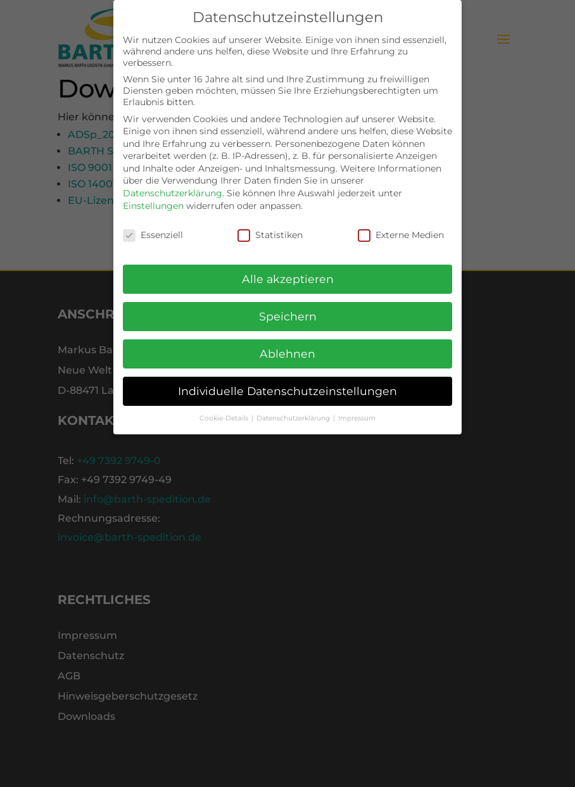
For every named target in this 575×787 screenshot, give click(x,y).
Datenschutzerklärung (172, 186)
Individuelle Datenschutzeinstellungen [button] (287, 384)
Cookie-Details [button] (224, 411)
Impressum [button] (357, 411)
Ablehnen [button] (287, 346)
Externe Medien (401, 227)
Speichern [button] (288, 309)
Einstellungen (153, 198)
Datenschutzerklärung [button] (294, 411)
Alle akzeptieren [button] (288, 272)
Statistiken (270, 227)
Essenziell (153, 227)
